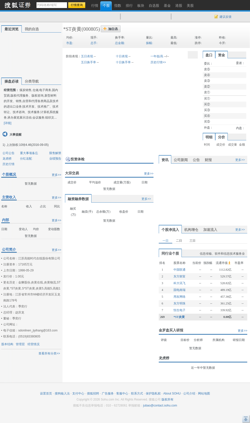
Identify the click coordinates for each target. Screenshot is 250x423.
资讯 (165, 160)
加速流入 (210, 230)
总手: (93, 43)
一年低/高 (156, 56)
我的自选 (32, 29)
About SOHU (171, 393)
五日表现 (87, 56)
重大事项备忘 (29, 153)
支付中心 (78, 393)
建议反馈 (226, 17)
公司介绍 (189, 393)
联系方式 (137, 393)
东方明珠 (180, 303)
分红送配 (26, 158)
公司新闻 (181, 160)
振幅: (149, 43)
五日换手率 (88, 62)
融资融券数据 (78, 199)
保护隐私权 (153, 393)
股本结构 (7, 344)
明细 (209, 137)
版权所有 (168, 399)
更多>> (56, 175)
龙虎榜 (7, 158)
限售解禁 (55, 153)
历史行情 (8, 164)
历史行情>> (158, 62)
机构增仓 (191, 230)
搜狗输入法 (62, 393)
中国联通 (180, 269)
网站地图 (204, 393)
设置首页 (46, 393)
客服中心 (122, 393)
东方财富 (180, 276)
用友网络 (180, 296)
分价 (221, 137)
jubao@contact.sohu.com (160, 405)
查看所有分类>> (49, 353)
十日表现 (122, 56)
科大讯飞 (180, 283)
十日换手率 (123, 62)
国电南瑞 (180, 290)
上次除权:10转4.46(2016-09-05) (27, 145)
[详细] (8, 123)
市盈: (69, 43)
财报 (208, 160)
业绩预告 (55, 158)
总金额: (120, 43)
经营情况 (34, 344)
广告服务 (108, 393)
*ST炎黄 (72, 29)
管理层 (20, 344)
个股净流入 (170, 230)
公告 (196, 160)
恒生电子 (180, 310)
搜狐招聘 (93, 393)
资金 (221, 55)
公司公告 (8, 153)
